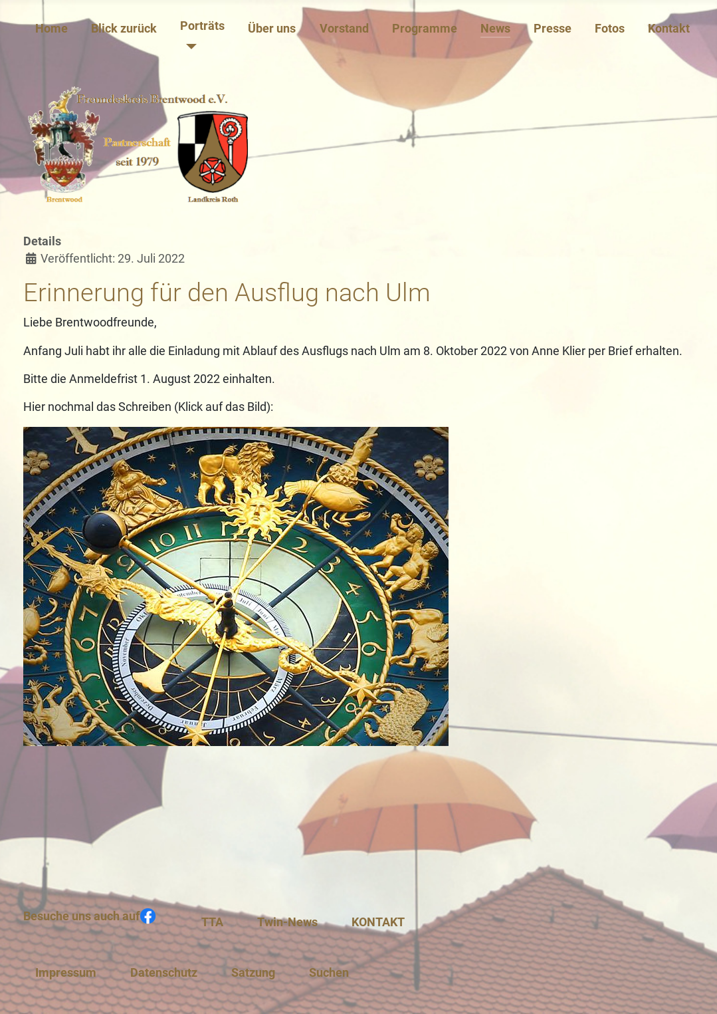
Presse (552, 28)
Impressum (65, 972)
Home (51, 28)
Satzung (253, 972)
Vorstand (344, 28)
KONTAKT (378, 922)
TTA (212, 922)
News (495, 28)
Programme (424, 28)
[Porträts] (188, 46)
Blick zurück (124, 28)
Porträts (202, 26)
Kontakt (669, 28)
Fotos (610, 28)
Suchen (329, 972)
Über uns (272, 28)
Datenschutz (163, 972)
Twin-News (287, 922)
